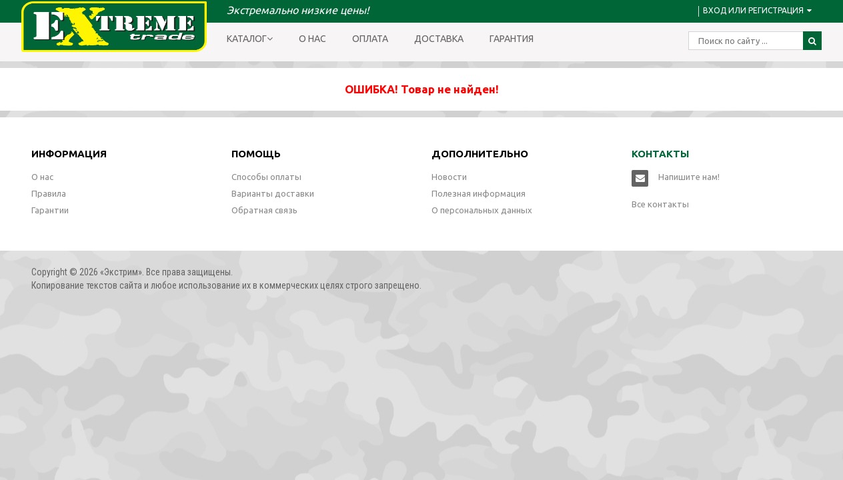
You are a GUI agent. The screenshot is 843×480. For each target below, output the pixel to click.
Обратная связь (264, 210)
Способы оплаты (266, 176)
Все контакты (660, 204)
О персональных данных (482, 210)
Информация (69, 153)
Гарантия (512, 38)
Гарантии (50, 210)
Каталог (250, 38)
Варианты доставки (272, 193)
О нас (312, 38)
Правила (48, 193)
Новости (449, 176)
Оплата (370, 38)
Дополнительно (480, 153)
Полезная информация (479, 193)
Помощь (256, 153)
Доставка (439, 38)
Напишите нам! (689, 176)
